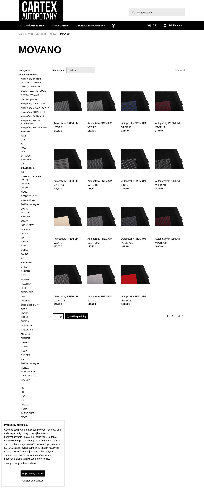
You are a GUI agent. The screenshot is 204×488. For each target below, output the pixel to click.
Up (58, 316)
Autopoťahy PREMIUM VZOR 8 (66, 125)
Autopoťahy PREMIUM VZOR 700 (100, 234)
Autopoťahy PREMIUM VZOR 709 (168, 234)
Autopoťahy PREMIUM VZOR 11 (168, 118)
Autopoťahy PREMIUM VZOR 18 (100, 176)
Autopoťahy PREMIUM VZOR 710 (168, 176)
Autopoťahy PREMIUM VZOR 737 (66, 292)
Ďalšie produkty (76, 316)
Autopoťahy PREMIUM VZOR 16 (66, 176)
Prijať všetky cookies (33, 473)
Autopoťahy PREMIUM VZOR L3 (100, 292)
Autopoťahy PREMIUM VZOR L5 (134, 292)
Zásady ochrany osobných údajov (20, 463)
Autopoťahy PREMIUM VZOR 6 (99, 125)
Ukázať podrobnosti (32, 480)
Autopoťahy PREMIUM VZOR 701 (134, 234)
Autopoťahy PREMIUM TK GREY (135, 176)
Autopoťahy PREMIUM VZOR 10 (133, 125)
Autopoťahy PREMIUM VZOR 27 (66, 234)
